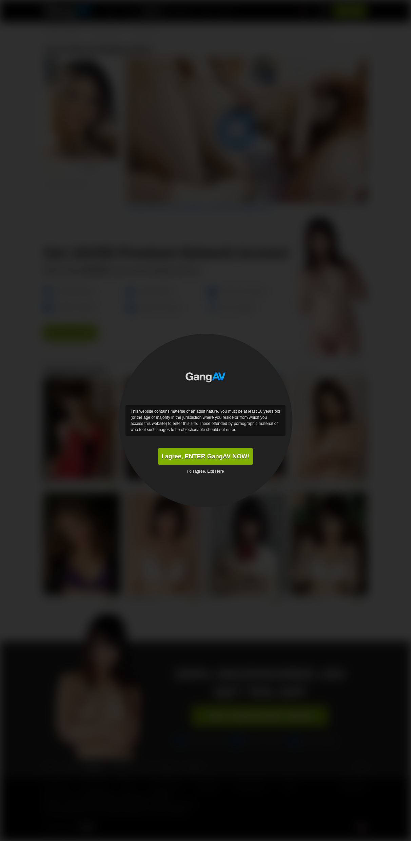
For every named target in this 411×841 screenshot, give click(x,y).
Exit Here (215, 471)
